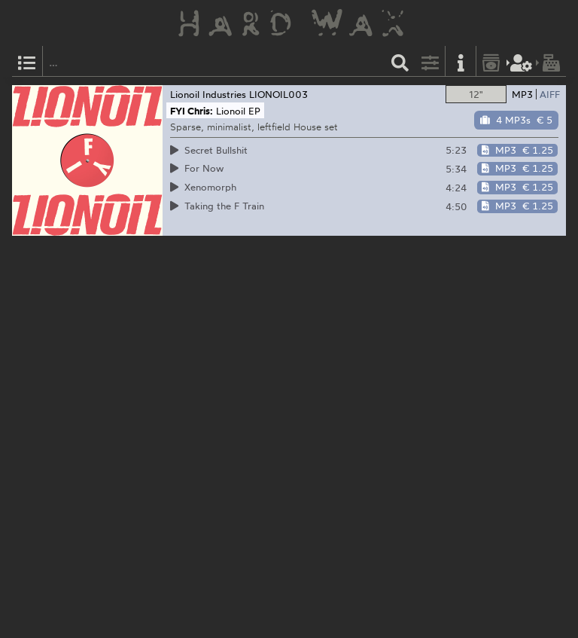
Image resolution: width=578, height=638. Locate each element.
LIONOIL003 (278, 94)
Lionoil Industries (208, 94)
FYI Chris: (191, 111)
